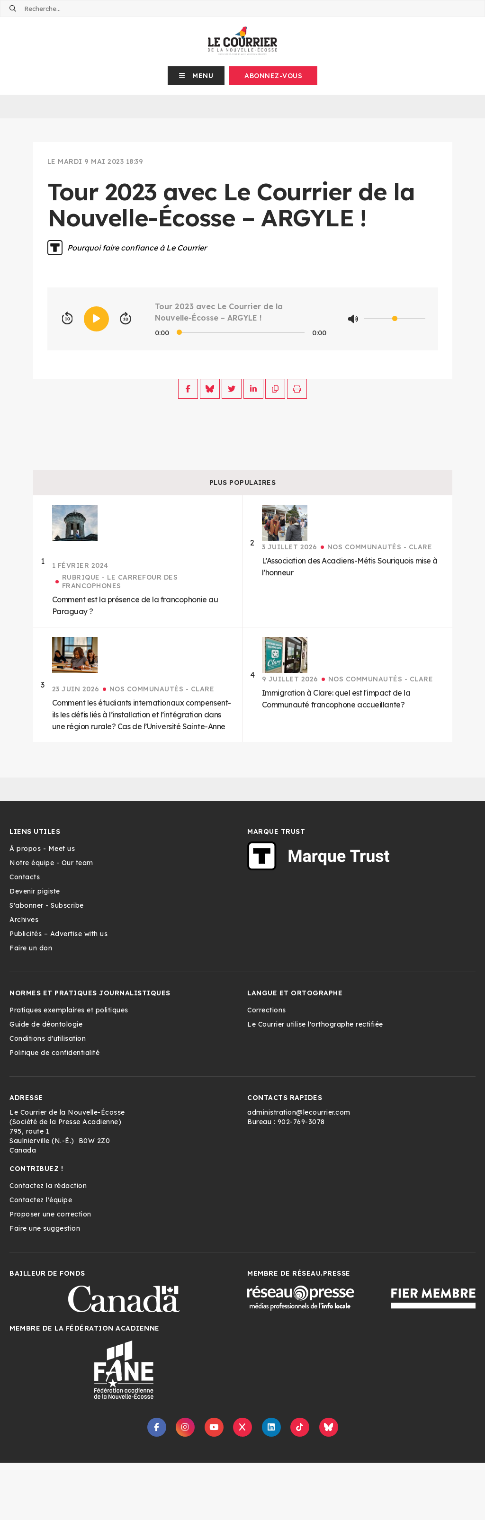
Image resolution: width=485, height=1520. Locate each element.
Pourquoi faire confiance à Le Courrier (137, 247)
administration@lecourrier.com (298, 1112)
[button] (196, 75)
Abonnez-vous (273, 76)
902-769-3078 (301, 1122)
